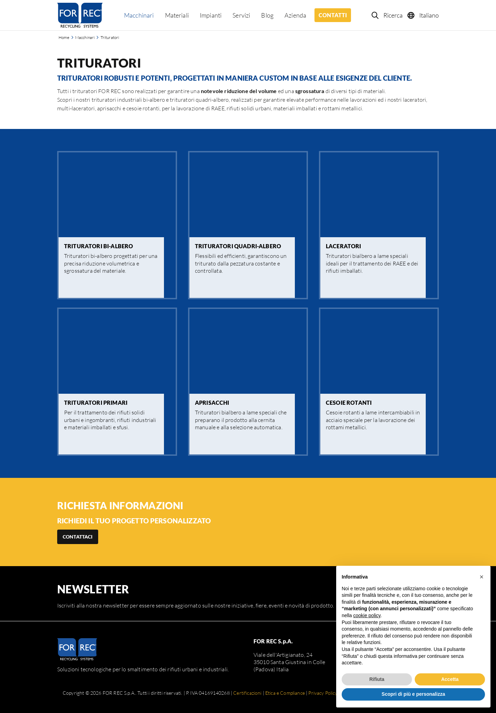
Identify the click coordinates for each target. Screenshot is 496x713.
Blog (267, 15)
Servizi (241, 15)
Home (64, 37)
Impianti (210, 15)
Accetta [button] (450, 679)
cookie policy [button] (366, 615)
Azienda (295, 15)
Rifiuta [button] (376, 679)
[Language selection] (423, 15)
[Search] (387, 15)
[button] (481, 576)
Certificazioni (247, 693)
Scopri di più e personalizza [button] (413, 694)
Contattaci (78, 537)
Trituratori (110, 37)
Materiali (177, 15)
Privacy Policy (322, 693)
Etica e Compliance (285, 693)
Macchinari (139, 15)
